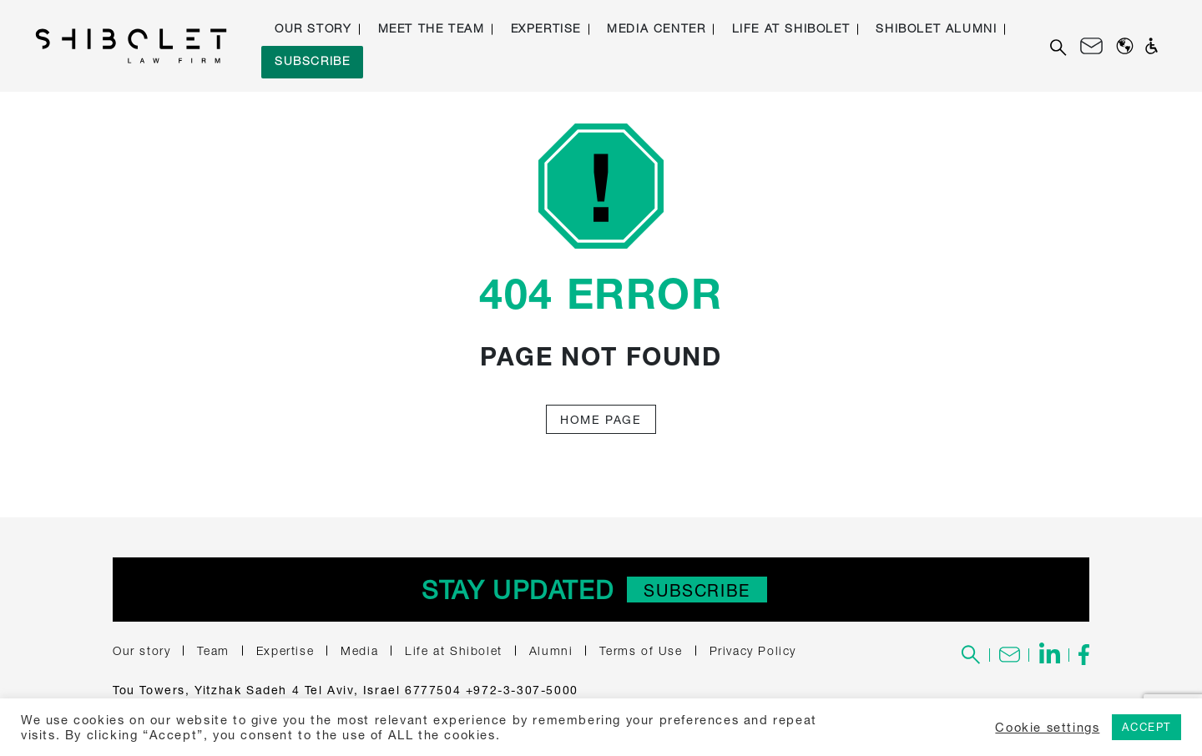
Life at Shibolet (791, 28)
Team (213, 650)
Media (359, 650)
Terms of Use (640, 650)
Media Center (656, 28)
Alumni (551, 650)
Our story (313, 28)
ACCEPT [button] (1146, 726)
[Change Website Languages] (1125, 46)
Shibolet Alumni (936, 28)
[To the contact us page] (1009, 655)
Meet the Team (431, 28)
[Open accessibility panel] (1151, 46)
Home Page (600, 419)
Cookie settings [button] (1047, 727)
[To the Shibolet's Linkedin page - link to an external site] (1048, 655)
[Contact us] (1091, 46)
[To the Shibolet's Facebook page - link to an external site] (1079, 655)
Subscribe (312, 60)
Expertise (546, 28)
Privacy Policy (753, 650)
